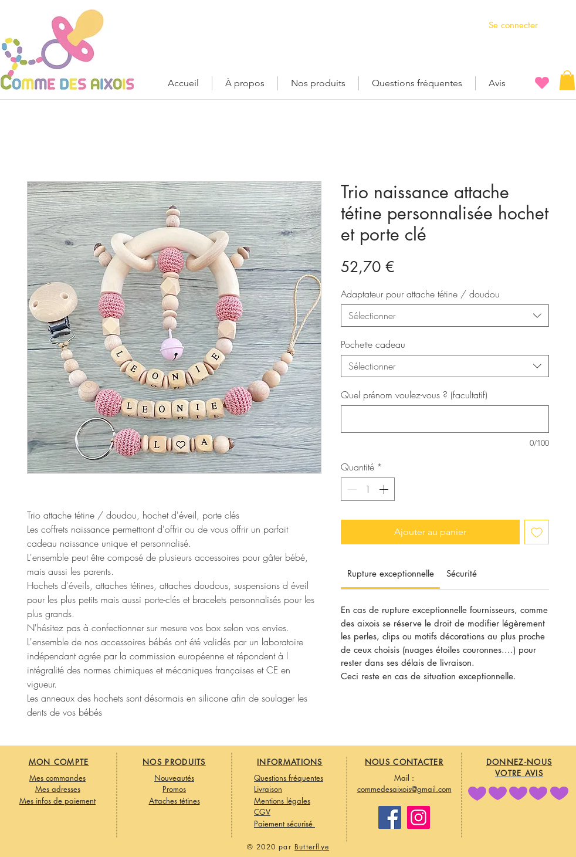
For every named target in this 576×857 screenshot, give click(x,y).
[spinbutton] (368, 489)
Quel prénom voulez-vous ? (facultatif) (414, 395)
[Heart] (542, 82)
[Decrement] (351, 489)
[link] (390, 573)
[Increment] (385, 489)
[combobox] (445, 315)
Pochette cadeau (373, 344)
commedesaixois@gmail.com (404, 789)
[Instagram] (418, 817)
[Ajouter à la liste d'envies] (536, 532)
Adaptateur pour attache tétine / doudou (420, 293)
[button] (567, 80)
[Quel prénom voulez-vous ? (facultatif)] (444, 419)
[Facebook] (389, 817)
